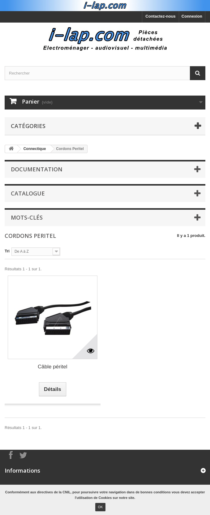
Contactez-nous (160, 16)
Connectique (35, 149)
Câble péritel (52, 367)
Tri (7, 251)
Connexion (192, 16)
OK (100, 507)
